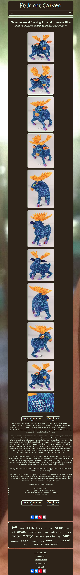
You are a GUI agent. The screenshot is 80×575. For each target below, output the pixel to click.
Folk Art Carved (40, 553)
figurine (22, 528)
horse (30, 545)
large (58, 537)
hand (66, 536)
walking (53, 532)
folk (15, 527)
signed (54, 544)
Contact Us (41, 556)
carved (65, 540)
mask (41, 528)
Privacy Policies (41, 560)
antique (16, 536)
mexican (39, 536)
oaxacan (34, 541)
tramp (64, 532)
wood (49, 540)
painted (25, 540)
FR (42, 567)
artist (42, 541)
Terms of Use (41, 563)
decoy (25, 544)
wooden (58, 527)
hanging (67, 528)
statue (45, 532)
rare (50, 528)
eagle (47, 544)
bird (60, 532)
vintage (28, 536)
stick (57, 541)
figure (32, 532)
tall (46, 528)
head (69, 532)
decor (39, 532)
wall (13, 532)
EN (39, 567)
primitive (50, 536)
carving (21, 531)
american (15, 541)
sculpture (31, 527)
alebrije (38, 544)
